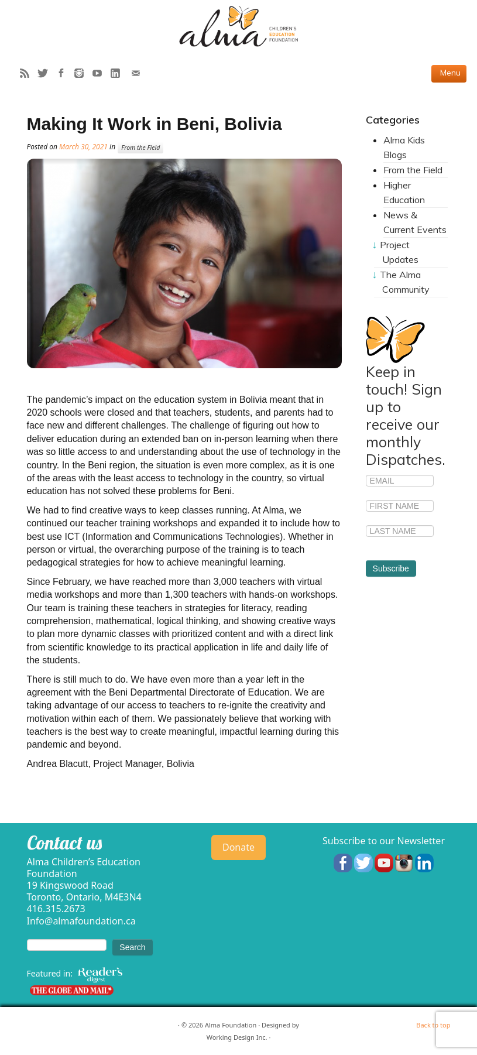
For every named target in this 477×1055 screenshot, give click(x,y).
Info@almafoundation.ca (81, 920)
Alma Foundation (230, 1024)
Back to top (433, 1024)
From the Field (140, 147)
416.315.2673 (56, 908)
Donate (238, 847)
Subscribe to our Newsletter (383, 840)
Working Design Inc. (237, 1037)
